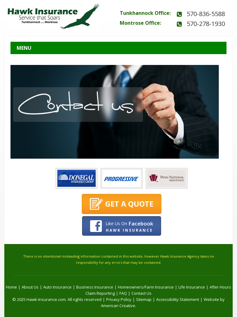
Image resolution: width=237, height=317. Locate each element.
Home (11, 287)
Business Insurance (94, 287)
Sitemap (144, 299)
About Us (30, 287)
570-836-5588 (206, 14)
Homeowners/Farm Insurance (146, 287)
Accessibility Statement (177, 299)
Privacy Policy (118, 299)
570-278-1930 (206, 23)
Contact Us (141, 293)
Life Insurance (191, 287)
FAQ (123, 293)
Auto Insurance (57, 287)
